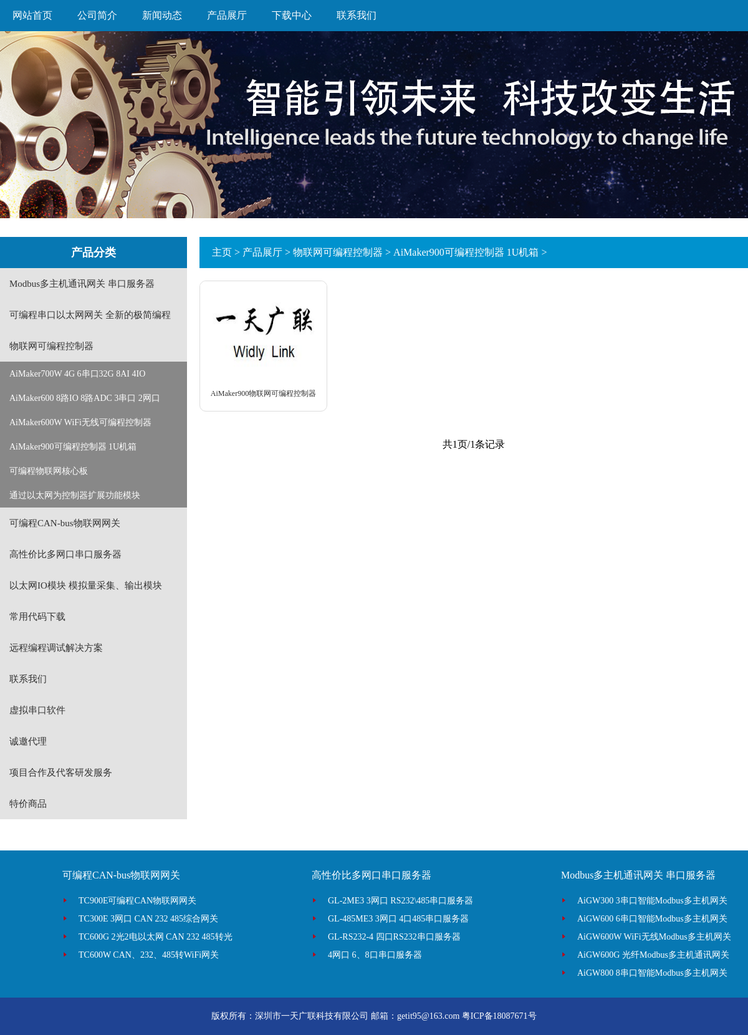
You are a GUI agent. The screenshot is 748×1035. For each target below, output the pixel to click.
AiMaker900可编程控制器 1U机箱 (466, 252)
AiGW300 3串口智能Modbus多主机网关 (652, 900)
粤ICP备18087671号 (499, 1016)
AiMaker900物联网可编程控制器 (263, 393)
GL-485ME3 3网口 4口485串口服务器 (398, 918)
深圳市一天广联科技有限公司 (311, 1016)
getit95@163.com (428, 1016)
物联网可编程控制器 (338, 252)
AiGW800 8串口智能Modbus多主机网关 (652, 973)
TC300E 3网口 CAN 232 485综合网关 (148, 918)
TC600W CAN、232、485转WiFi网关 (149, 955)
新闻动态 (162, 15)
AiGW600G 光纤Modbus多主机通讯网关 (653, 955)
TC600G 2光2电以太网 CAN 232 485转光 (156, 936)
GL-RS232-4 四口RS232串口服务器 (394, 936)
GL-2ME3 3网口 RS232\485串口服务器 (400, 900)
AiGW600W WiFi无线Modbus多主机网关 (654, 936)
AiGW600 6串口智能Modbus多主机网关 (652, 918)
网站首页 (32, 15)
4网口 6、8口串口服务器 (375, 955)
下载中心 (292, 15)
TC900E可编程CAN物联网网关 (137, 900)
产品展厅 (227, 15)
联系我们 (356, 15)
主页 (222, 252)
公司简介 (97, 15)
